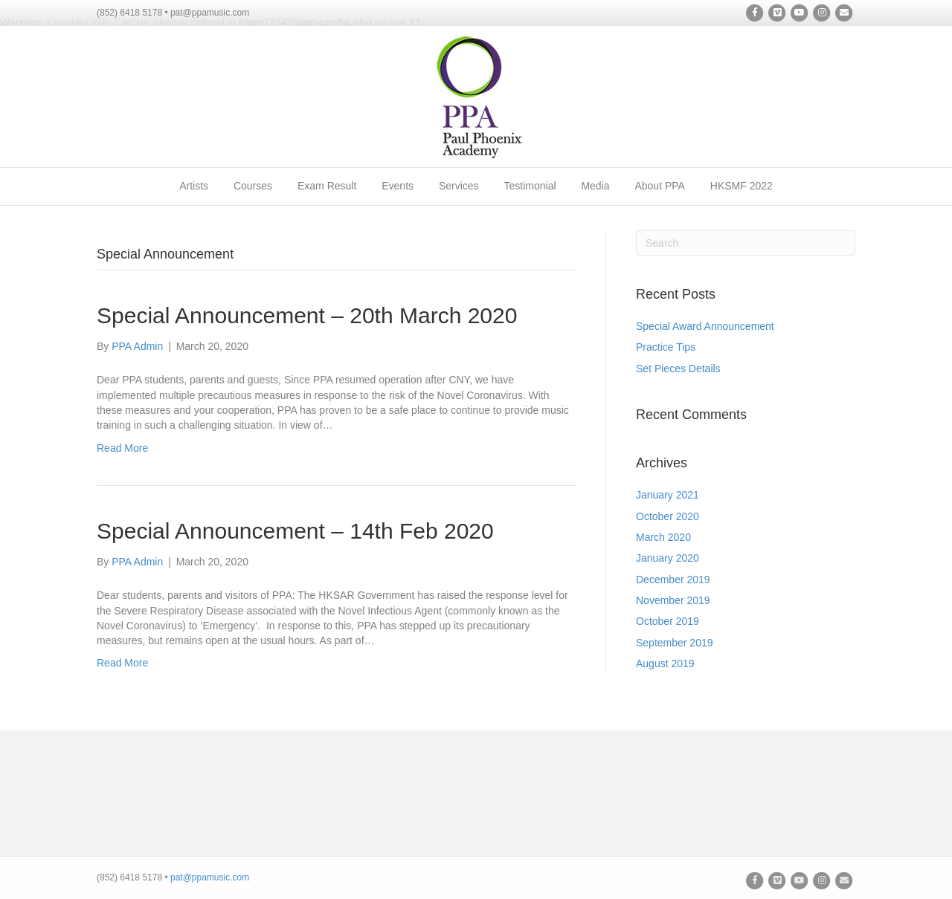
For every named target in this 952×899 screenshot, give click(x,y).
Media (595, 186)
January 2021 (667, 495)
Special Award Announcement (705, 326)
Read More (122, 448)
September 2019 (674, 643)
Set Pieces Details (678, 368)
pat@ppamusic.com (209, 877)
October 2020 (667, 516)
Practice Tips (665, 347)
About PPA (659, 186)
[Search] (745, 243)
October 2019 (667, 621)
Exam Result (327, 186)
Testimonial (530, 186)
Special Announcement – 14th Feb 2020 (295, 531)
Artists (193, 186)
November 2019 (673, 600)
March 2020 (663, 537)
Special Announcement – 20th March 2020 (307, 315)
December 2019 (673, 579)
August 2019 (665, 663)
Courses (253, 186)
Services (459, 186)
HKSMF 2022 (741, 186)
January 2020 (667, 558)
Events (398, 186)
